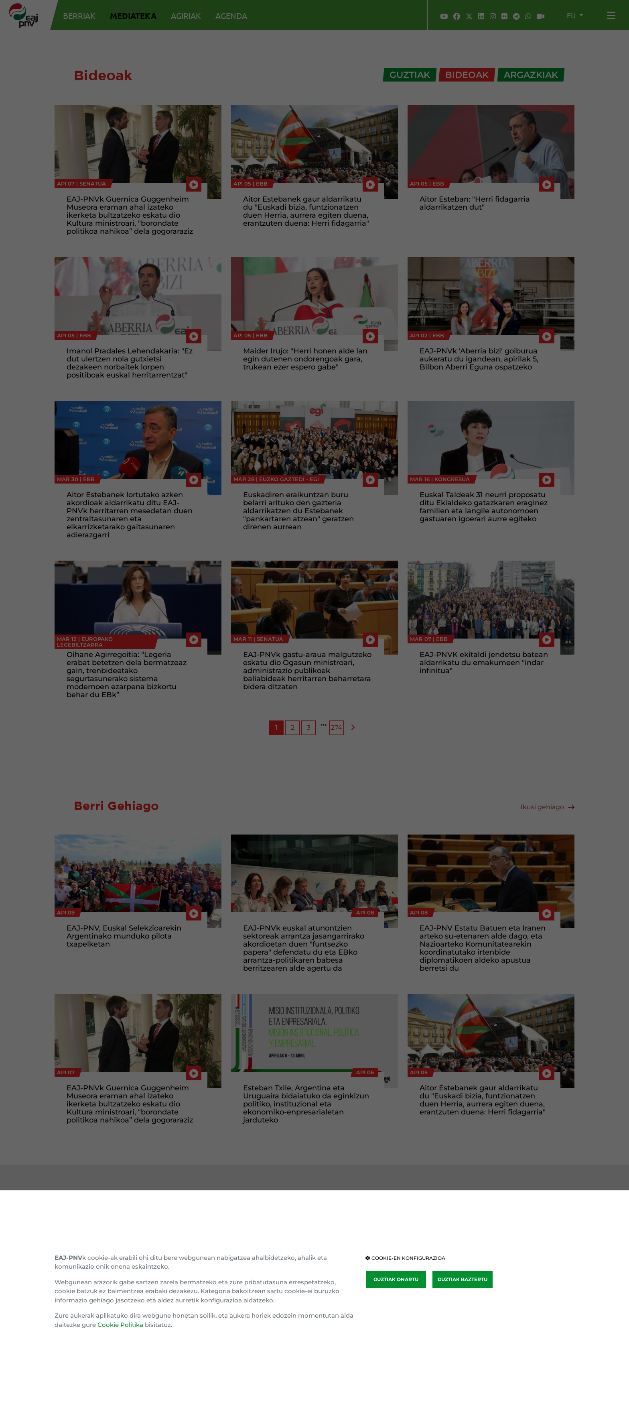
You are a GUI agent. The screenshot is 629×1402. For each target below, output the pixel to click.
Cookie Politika (120, 1325)
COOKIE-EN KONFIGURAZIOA (405, 1258)
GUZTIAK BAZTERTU (462, 1279)
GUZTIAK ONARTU (395, 1279)
